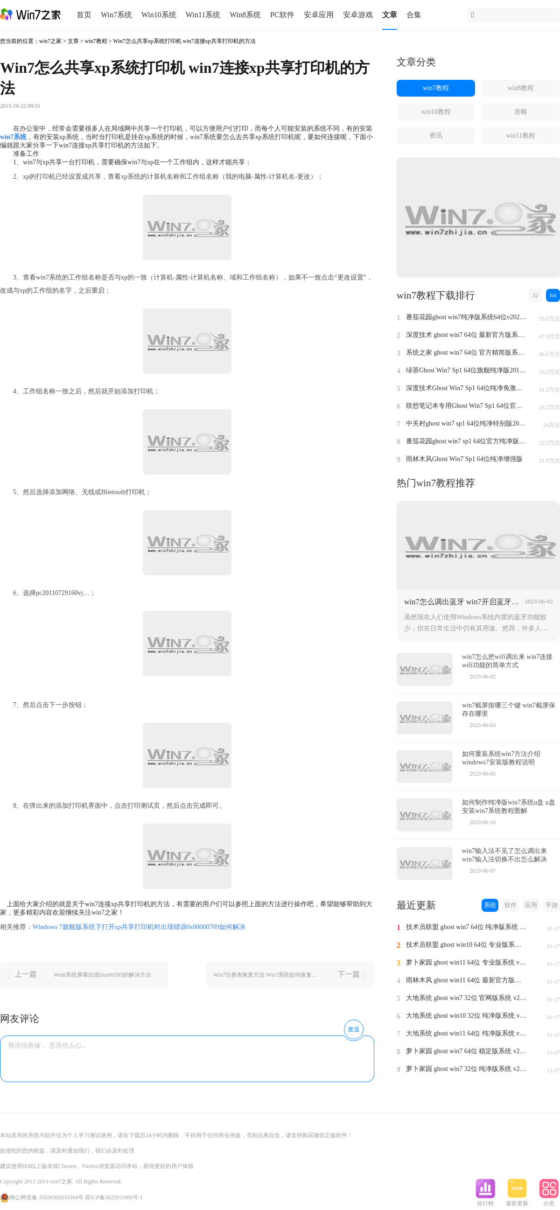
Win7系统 (116, 15)
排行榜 (485, 1201)
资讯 (435, 135)
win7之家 (50, 41)
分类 (549, 1201)
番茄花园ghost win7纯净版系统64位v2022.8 (466, 317)
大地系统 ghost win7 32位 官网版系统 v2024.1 (466, 997)
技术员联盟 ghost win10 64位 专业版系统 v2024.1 (466, 944)
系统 (490, 905)
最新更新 (517, 1201)
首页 (84, 15)
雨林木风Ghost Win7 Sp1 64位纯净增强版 (464, 458)
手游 (552, 905)
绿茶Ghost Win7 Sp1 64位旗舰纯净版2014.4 (466, 370)
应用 (531, 905)
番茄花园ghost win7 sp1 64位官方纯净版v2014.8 (466, 441)
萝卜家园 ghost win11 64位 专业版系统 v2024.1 (466, 962)
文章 (389, 15)
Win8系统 (245, 15)
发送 (354, 1029)
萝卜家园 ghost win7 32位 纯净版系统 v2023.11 (466, 1068)
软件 (510, 905)
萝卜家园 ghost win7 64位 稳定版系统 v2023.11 (466, 1051)
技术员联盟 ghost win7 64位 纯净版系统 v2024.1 (466, 926)
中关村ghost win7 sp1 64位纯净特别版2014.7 (466, 423)
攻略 (520, 111)
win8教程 (521, 87)
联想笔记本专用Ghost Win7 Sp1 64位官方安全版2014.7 (466, 405)
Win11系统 (203, 15)
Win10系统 (158, 15)
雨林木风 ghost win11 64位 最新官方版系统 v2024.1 (466, 980)
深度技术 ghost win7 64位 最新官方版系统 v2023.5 (466, 334)
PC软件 (282, 15)
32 (535, 295)
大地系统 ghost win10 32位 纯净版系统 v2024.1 (466, 1015)
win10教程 (436, 111)
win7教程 (96, 41)
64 (553, 295)
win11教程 (520, 135)
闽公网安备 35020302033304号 (42, 1197)
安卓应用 (319, 15)
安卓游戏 (358, 15)
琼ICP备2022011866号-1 (114, 1197)
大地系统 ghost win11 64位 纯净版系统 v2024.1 (466, 1033)
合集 (413, 15)
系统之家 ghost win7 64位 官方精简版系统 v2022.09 (466, 352)
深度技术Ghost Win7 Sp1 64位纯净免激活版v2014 (466, 388)
